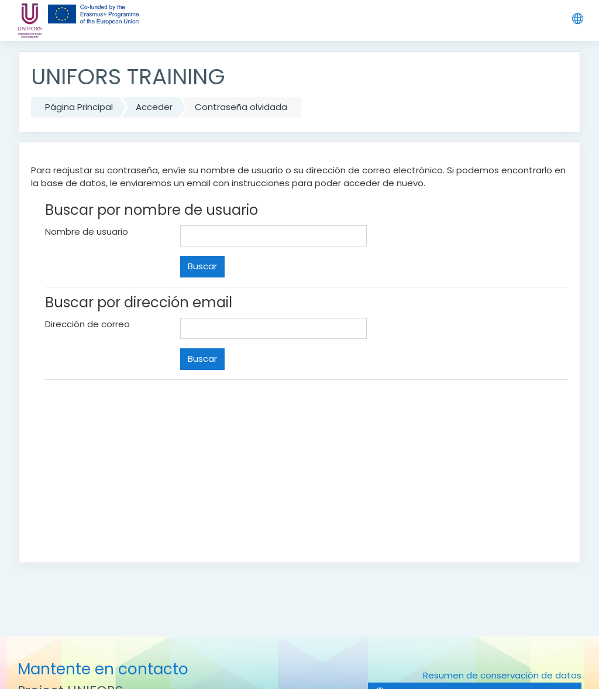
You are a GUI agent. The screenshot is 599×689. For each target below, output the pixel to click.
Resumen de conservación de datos (502, 675)
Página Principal (79, 107)
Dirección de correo (87, 324)
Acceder (154, 107)
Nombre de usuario (86, 231)
